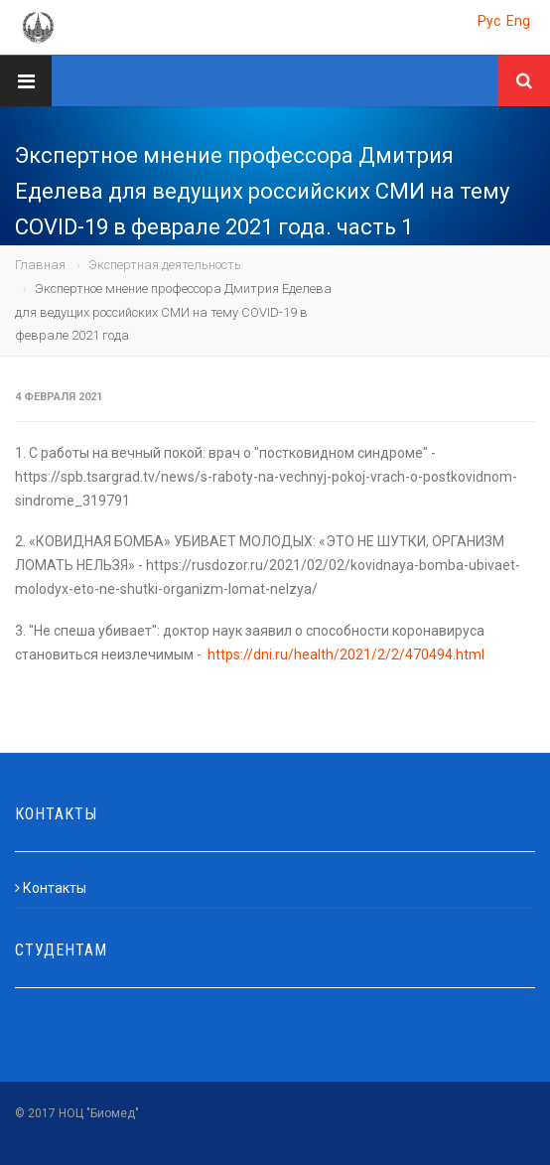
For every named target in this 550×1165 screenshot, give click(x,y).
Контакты (50, 888)
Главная (40, 264)
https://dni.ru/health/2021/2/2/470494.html (345, 654)
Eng (518, 21)
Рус (489, 21)
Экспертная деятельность (164, 264)
